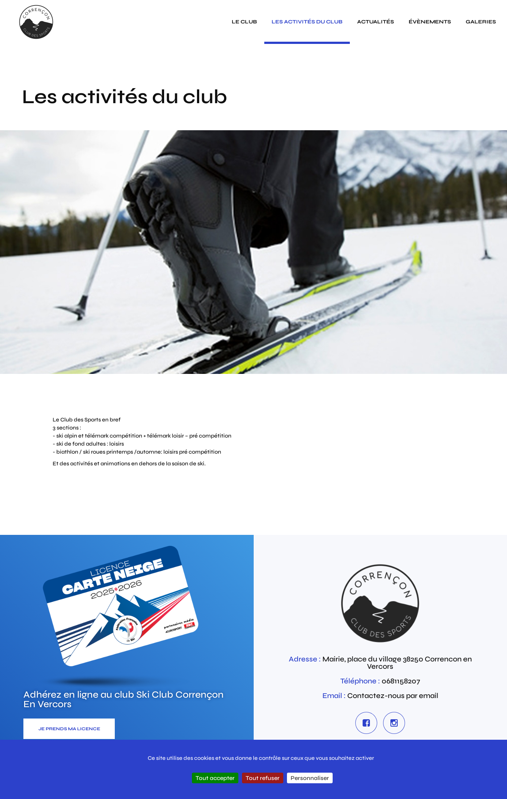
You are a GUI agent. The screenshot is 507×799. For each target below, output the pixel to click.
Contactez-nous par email (392, 695)
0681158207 (401, 681)
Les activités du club (307, 22)
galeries (481, 22)
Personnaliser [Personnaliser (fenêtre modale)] (310, 777)
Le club (244, 22)
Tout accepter (215, 777)
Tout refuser (263, 777)
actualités (375, 22)
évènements (430, 22)
